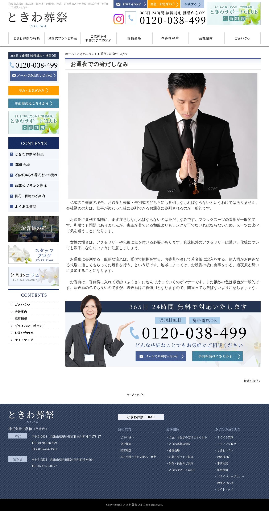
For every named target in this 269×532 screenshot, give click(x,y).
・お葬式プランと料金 (179, 457)
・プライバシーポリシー (229, 476)
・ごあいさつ (126, 437)
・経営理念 (124, 450)
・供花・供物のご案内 (179, 463)
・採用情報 (221, 470)
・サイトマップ (223, 489)
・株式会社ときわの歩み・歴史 (137, 457)
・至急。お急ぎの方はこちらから (186, 437)
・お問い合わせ (223, 483)
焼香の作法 (251, 381)
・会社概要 (124, 444)
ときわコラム (86, 53)
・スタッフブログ (225, 444)
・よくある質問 (223, 437)
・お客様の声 (222, 457)
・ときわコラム (223, 450)
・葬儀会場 (173, 450)
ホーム (69, 53)
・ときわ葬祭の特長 (178, 444)
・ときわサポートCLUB (180, 470)
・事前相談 (221, 463)
